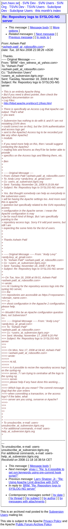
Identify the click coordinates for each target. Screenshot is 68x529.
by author (50, 498)
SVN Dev (29, 3)
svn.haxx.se (10, 3)
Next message (45, 34)
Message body (39, 27)
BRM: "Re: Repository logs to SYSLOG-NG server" (35, 487)
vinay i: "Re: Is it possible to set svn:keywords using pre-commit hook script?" (36, 472)
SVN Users (46, 3)
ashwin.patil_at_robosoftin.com (23, 46)
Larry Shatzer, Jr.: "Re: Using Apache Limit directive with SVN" (36, 480)
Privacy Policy (52, 521)
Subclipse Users (21, 11)
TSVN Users (36, 7)
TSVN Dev (16, 7)
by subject (33, 498)
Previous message (21, 37)
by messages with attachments (36, 500)
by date (58, 495)
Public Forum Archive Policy (33, 524)
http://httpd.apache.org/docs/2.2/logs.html (27, 103)
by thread (16, 498)
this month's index (48, 11)
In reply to (43, 37)
